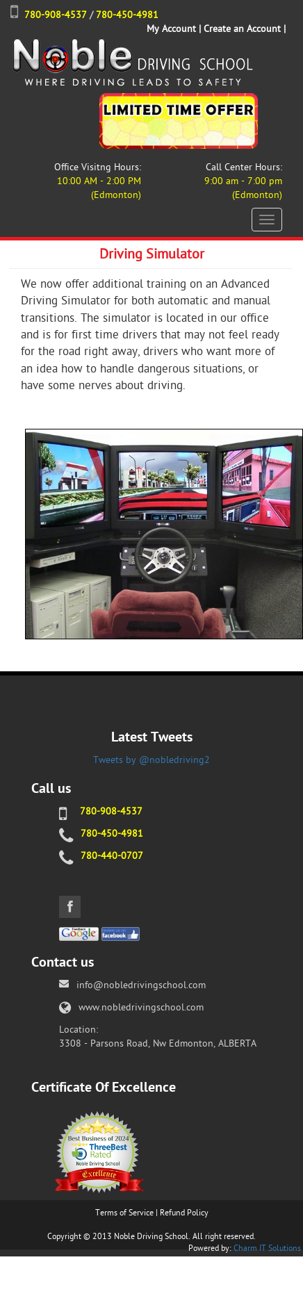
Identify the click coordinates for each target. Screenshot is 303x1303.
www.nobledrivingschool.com (141, 1007)
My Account (171, 29)
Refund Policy (184, 1213)
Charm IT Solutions (267, 1248)
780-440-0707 (112, 856)
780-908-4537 (55, 15)
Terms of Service (124, 1213)
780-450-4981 (127, 15)
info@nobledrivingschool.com (141, 985)
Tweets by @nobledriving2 (151, 760)
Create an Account (242, 29)
